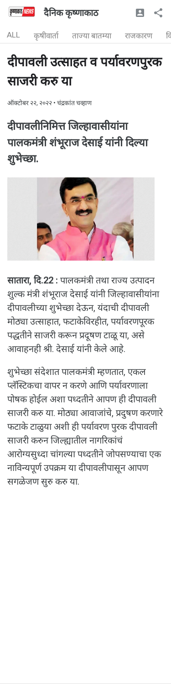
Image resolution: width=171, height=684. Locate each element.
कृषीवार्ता (46, 35)
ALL (13, 34)
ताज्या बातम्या (91, 35)
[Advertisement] (85, 598)
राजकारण (138, 35)
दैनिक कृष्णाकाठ (71, 12)
